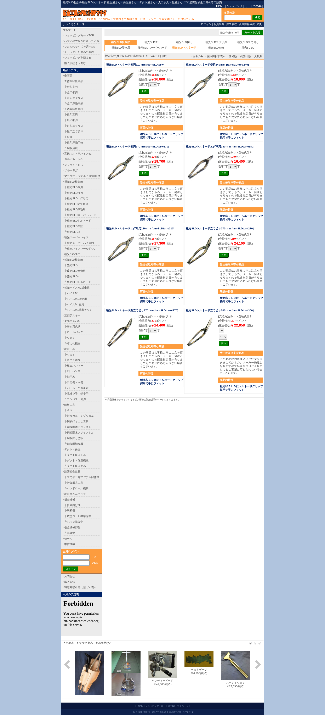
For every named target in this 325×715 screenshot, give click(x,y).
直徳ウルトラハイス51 (77, 153)
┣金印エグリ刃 (73, 98)
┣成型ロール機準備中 (77, 516)
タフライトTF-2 (73, 164)
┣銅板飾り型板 (73, 438)
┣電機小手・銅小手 (76, 393)
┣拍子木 (69, 376)
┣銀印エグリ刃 (73, 125)
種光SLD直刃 (152, 42)
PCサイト (70, 29)
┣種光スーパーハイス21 (79, 243)
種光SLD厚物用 (120, 47)
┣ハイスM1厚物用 (75, 298)
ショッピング (234, 6)
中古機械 (69, 544)
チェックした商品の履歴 (79, 52)
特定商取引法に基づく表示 (80, 587)
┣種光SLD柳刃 (73, 192)
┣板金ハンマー (73, 365)
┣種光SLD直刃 (73, 187)
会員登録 (218, 24)
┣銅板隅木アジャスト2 (78, 432)
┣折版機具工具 (73, 482)
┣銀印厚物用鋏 (73, 142)
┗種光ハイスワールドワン (80, 248)
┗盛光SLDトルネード (77, 282)
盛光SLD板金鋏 (73, 259)
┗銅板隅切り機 (73, 443)
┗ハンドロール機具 (76, 488)
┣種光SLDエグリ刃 (76, 198)
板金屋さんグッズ (75, 494)
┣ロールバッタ (73, 332)
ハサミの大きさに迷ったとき (81, 41)
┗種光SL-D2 (72, 231)
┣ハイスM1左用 (74, 304)
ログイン (206, 24)
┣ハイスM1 (71, 293)
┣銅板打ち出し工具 (76, 421)
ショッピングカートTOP (79, 35)
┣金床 (68, 410)
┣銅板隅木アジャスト (77, 427)
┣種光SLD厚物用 (75, 209)
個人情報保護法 (141, 712)
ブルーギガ (71, 170)
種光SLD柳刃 (184, 42)
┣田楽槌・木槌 (73, 382)
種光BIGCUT (72, 254)
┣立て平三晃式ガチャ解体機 (81, 477)
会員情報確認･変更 (250, 24)
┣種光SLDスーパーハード (80, 215)
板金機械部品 (72, 527)
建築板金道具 (72, 471)
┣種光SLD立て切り (76, 204)
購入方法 (69, 581)
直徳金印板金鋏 (73, 81)
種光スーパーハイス (76, 237)
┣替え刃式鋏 (72, 326)
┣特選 (68, 137)
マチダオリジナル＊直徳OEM (82, 176)
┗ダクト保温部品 (75, 466)
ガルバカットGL (74, 159)
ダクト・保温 (72, 449)
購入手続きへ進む (75, 63)
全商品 (68, 75)
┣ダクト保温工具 (75, 455)
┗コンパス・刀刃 (75, 399)
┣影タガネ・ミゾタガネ (79, 415)
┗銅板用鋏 (71, 148)
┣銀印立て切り (73, 131)
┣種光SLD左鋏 (73, 226)
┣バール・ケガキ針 (76, 388)
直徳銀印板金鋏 (73, 109)
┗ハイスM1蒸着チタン (78, 309)
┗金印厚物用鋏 (73, 103)
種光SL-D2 (248, 47)
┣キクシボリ (72, 360)
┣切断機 (69, 510)
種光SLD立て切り (248, 42)
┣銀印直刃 (71, 114)
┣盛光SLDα (71, 276)
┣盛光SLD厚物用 (75, 270)
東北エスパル (72, 321)
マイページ (182, 706)
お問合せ (69, 576)
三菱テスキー (72, 315)
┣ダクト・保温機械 (76, 460)
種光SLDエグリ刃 (216, 42)
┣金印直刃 (71, 86)
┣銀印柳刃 (71, 120)
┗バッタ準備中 (73, 521)
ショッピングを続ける (77, 57)
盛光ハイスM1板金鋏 (77, 287)
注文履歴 (231, 24)
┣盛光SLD (71, 265)
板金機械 (69, 499)
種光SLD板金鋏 (73, 181)
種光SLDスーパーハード (152, 47)
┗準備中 (69, 533)
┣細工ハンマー (73, 371)
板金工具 (69, 349)
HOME (220, 6)
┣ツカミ (69, 337)
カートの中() (253, 6)
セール (68, 538)
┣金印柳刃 (71, 92)
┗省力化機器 (72, 343)
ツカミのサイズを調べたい (80, 46)
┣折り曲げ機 (72, 505)
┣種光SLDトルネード (77, 220)
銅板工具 (69, 404)
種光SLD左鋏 (216, 47)
